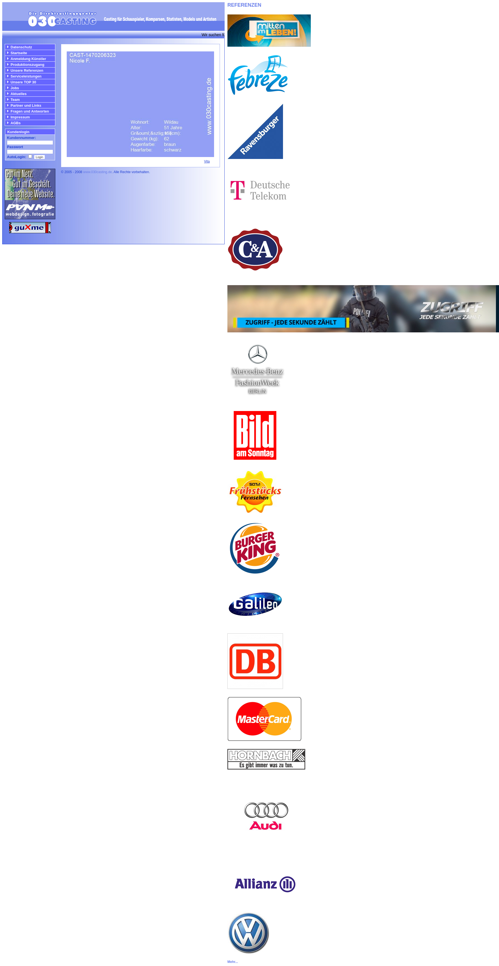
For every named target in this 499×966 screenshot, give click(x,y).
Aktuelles (19, 94)
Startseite (19, 53)
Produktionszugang (27, 65)
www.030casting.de (97, 172)
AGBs (16, 123)
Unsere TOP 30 (23, 82)
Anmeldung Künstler (28, 59)
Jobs (15, 88)
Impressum (20, 117)
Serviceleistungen (26, 76)
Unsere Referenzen (27, 70)
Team (15, 100)
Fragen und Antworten (30, 111)
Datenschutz (21, 47)
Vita (207, 161)
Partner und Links (26, 105)
